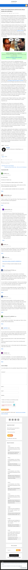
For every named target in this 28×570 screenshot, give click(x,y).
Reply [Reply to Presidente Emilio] (2, 205)
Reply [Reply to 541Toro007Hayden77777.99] (2, 292)
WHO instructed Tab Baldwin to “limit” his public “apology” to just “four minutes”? (14, 510)
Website (2, 395)
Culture (6, 159)
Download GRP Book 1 (14, 555)
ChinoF (9, 530)
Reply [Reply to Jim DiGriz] (2, 191)
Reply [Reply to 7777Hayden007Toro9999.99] (2, 323)
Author (3, 145)
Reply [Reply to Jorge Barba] (2, 348)
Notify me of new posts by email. (8, 401)
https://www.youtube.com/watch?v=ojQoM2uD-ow (11, 261)
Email (2, 390)
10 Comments (16, 13)
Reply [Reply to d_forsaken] (2, 361)
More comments (14, 545)
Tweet (3, 156)
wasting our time (20, 30)
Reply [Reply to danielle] (2, 253)
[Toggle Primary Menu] (26, 5)
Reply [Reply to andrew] (3, 265)
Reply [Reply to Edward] (2, 312)
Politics (8, 159)
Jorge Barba (5, 327)
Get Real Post (14, 1)
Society (11, 159)
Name (2, 386)
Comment (3, 372)
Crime (3, 159)
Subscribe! (10, 435)
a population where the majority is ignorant (15, 80)
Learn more (14, 58)
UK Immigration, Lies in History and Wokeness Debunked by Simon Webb (14, 449)
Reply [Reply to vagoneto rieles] (3, 240)
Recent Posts (7, 145)
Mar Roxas (3, 163)
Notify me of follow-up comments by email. (10, 399)
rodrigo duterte (7, 163)
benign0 (11, 13)
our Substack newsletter (16, 557)
